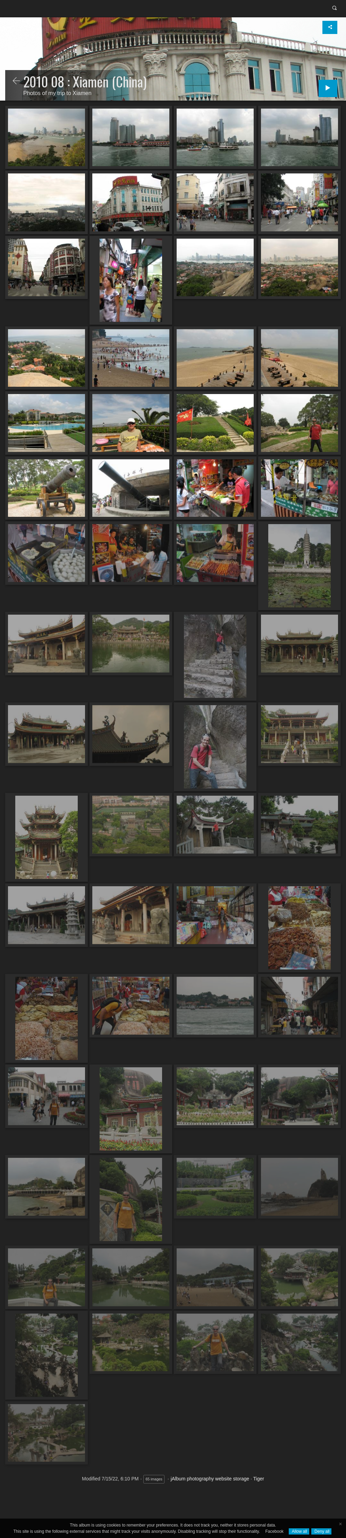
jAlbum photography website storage (210, 1478)
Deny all (321, 1531)
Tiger (258, 1478)
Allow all (299, 1531)
